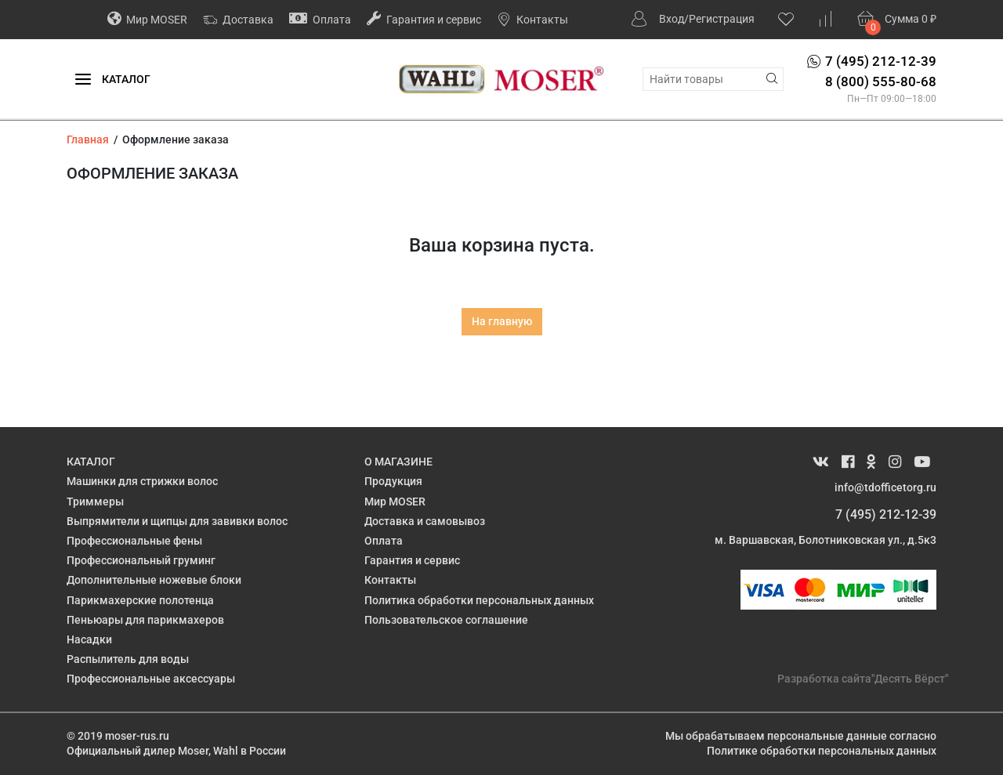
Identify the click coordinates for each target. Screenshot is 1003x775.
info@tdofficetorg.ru (885, 487)
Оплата (320, 18)
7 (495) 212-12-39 (885, 514)
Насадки (89, 639)
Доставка (238, 20)
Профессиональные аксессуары (151, 678)
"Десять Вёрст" (909, 678)
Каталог (112, 80)
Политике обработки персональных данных (821, 750)
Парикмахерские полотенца (140, 600)
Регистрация (722, 19)
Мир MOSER (147, 18)
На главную (502, 321)
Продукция (393, 481)
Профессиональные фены (134, 540)
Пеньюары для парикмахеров (145, 620)
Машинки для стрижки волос (142, 481)
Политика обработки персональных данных (479, 600)
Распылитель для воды (128, 659)
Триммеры (95, 501)
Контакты (532, 20)
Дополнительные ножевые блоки (154, 580)
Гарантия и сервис (424, 18)
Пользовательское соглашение (446, 620)
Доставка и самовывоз (424, 521)
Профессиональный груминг (141, 560)
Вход (671, 19)
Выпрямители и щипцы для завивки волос (177, 521)
